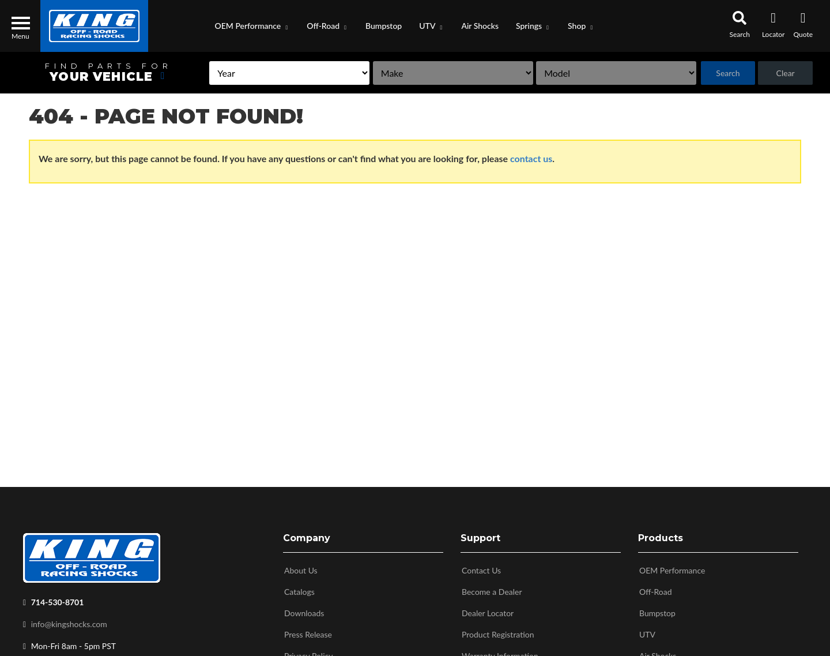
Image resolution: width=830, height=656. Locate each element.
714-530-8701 (57, 600)
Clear (784, 73)
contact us (531, 158)
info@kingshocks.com (69, 622)
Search (724, 73)
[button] (252, 26)
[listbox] (265, 73)
